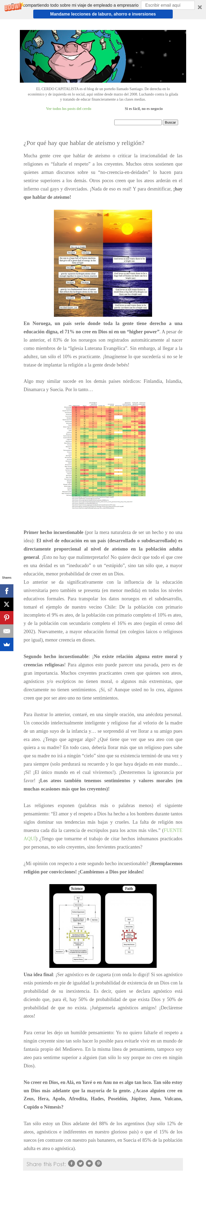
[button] (103, 9)
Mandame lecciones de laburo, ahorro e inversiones (103, 14)
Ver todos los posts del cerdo (68, 109)
